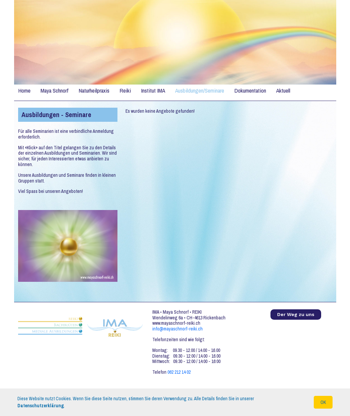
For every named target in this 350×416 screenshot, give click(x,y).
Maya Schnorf (54, 90)
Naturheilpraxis (94, 90)
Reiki (125, 90)
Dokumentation (250, 90)
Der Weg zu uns (295, 314)
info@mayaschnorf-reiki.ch (177, 329)
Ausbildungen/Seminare (199, 90)
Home (24, 90)
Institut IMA (153, 90)
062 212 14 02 (179, 372)
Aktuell (283, 90)
